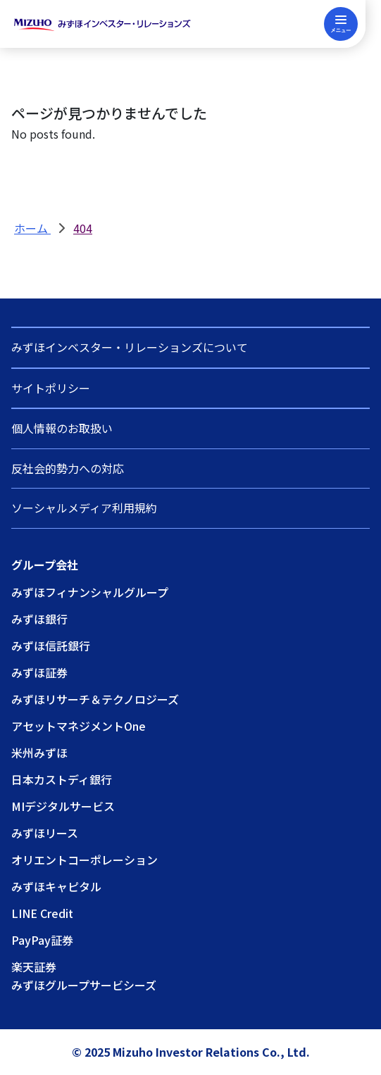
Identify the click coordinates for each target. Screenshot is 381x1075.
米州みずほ (39, 752)
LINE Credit (42, 913)
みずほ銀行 (39, 618)
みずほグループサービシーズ (83, 984)
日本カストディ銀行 (61, 779)
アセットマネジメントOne (78, 725)
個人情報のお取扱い (62, 428)
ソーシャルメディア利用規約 (84, 507)
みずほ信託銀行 (50, 645)
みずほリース (44, 832)
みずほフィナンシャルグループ (89, 592)
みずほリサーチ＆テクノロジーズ (95, 699)
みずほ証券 (39, 672)
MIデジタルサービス (63, 806)
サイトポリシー (50, 387)
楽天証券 (33, 966)
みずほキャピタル (56, 886)
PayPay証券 (42, 939)
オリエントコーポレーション (84, 859)
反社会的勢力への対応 (67, 468)
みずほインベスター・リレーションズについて (129, 347)
